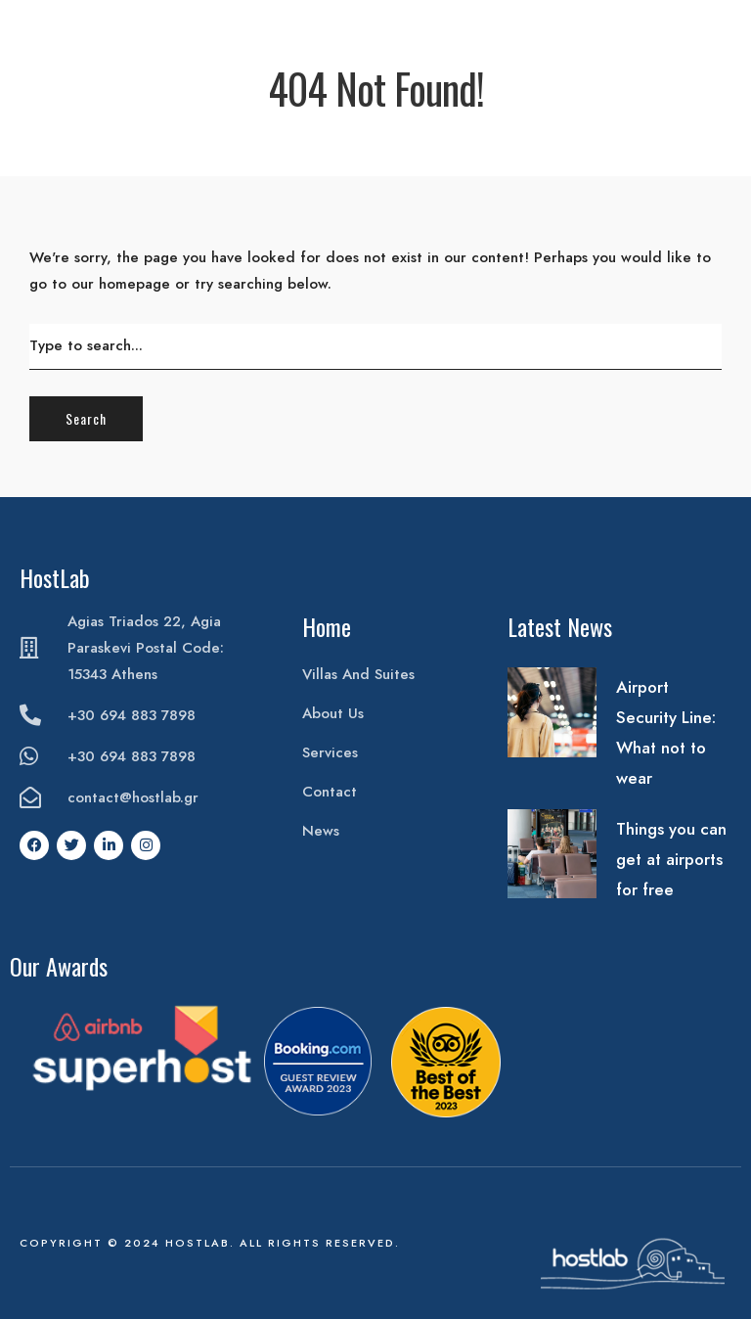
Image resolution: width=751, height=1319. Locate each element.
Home (326, 626)
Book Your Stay (689, 32)
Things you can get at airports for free (671, 859)
